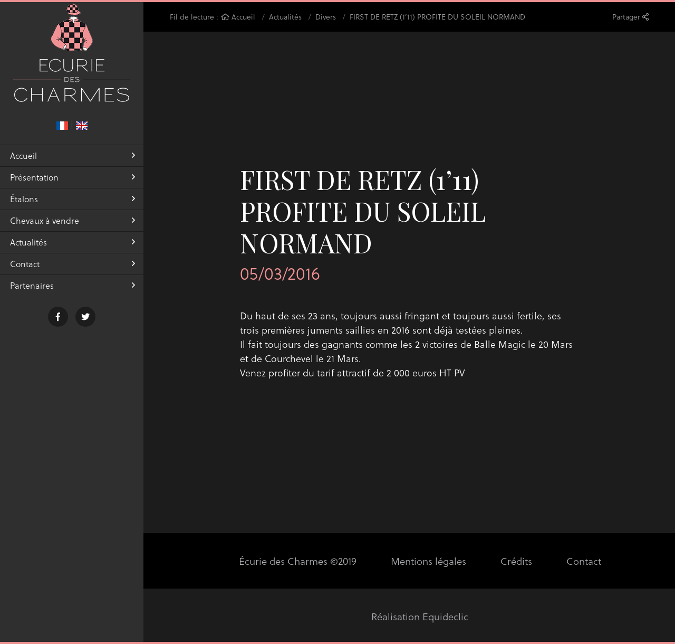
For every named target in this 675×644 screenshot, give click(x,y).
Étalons (72, 208)
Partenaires (72, 294)
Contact (72, 273)
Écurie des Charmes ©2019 (298, 561)
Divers (325, 16)
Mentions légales (427, 561)
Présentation (72, 186)
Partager (630, 16)
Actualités (72, 251)
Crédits (514, 561)
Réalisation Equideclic (420, 616)
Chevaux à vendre (72, 229)
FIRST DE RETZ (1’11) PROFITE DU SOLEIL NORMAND (437, 16)
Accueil (72, 164)
